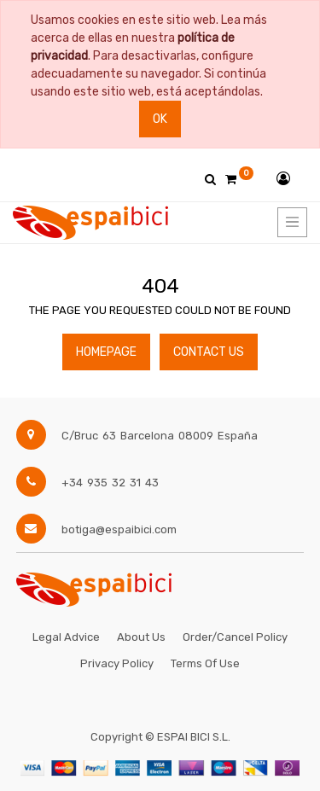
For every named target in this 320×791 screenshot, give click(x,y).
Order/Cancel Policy (235, 637)
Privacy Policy (117, 663)
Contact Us (208, 352)
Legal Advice (66, 637)
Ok (160, 119)
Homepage (106, 352)
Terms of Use (205, 663)
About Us (141, 637)
